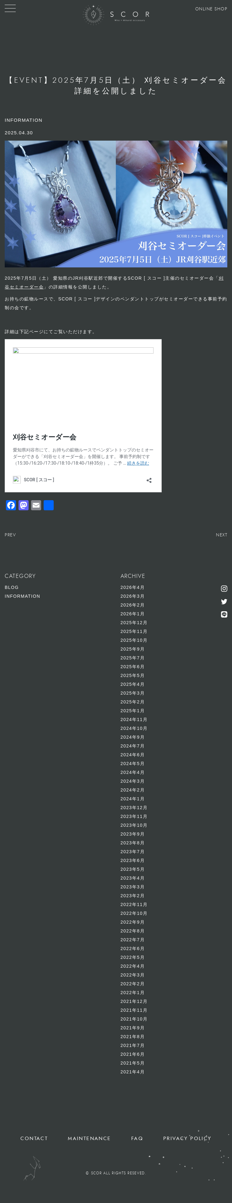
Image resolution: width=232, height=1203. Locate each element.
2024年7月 (133, 745)
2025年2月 (133, 701)
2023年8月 (133, 842)
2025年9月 (133, 649)
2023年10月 (134, 825)
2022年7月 (133, 939)
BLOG (12, 587)
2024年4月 (133, 772)
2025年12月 (134, 622)
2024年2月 (133, 789)
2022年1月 (133, 992)
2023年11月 (134, 816)
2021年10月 (134, 1018)
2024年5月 (133, 763)
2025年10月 (134, 640)
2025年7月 (133, 657)
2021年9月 (133, 1027)
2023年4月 (133, 878)
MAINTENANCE (89, 1138)
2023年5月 (133, 869)
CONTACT (34, 1138)
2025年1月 (133, 710)
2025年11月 (134, 631)
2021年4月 (133, 1071)
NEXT (221, 535)
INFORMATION (22, 596)
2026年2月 (133, 604)
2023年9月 (133, 834)
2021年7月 (133, 1045)
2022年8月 (133, 930)
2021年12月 (134, 1001)
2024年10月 (134, 728)
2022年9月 (133, 922)
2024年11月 (134, 719)
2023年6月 (133, 860)
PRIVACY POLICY (187, 1138)
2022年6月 (133, 948)
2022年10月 (134, 913)
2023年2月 (133, 895)
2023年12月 (134, 807)
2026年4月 (133, 587)
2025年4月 (133, 684)
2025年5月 (133, 675)
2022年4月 (133, 966)
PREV (10, 535)
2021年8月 (133, 1036)
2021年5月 (133, 1063)
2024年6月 (133, 754)
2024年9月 (133, 737)
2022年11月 (134, 904)
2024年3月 (133, 781)
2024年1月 (133, 798)
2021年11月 (134, 1010)
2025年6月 (133, 666)
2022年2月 (133, 983)
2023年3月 (133, 886)
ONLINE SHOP (211, 9)
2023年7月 (133, 851)
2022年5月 (133, 957)
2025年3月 (133, 693)
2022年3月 (133, 974)
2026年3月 (133, 596)
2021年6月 (133, 1054)
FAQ (137, 1138)
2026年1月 (133, 613)
